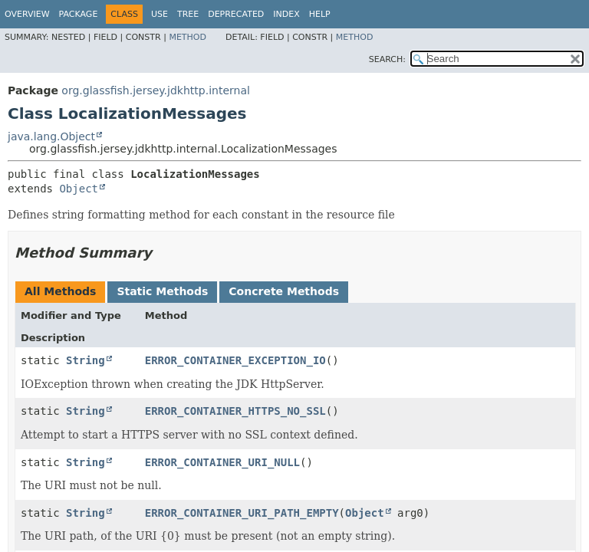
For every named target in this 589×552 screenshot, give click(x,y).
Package (78, 14)
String (85, 360)
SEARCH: (387, 59)
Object (78, 188)
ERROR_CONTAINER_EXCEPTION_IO (235, 360)
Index (286, 14)
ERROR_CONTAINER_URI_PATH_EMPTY (242, 513)
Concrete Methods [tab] (284, 291)
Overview (27, 14)
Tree (188, 14)
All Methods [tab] (60, 291)
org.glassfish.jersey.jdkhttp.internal (155, 90)
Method (187, 37)
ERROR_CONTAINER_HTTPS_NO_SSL (235, 411)
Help (320, 14)
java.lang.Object (51, 136)
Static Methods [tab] (162, 291)
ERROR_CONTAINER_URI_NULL (222, 462)
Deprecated (236, 14)
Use (159, 14)
